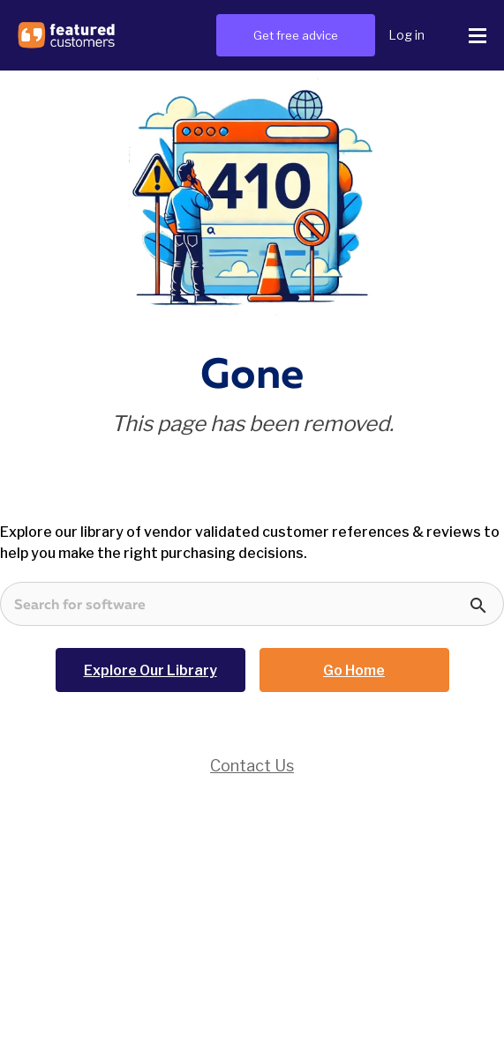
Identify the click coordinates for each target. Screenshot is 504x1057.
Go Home (354, 670)
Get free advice (295, 35)
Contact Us (252, 765)
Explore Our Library (150, 670)
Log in (406, 34)
